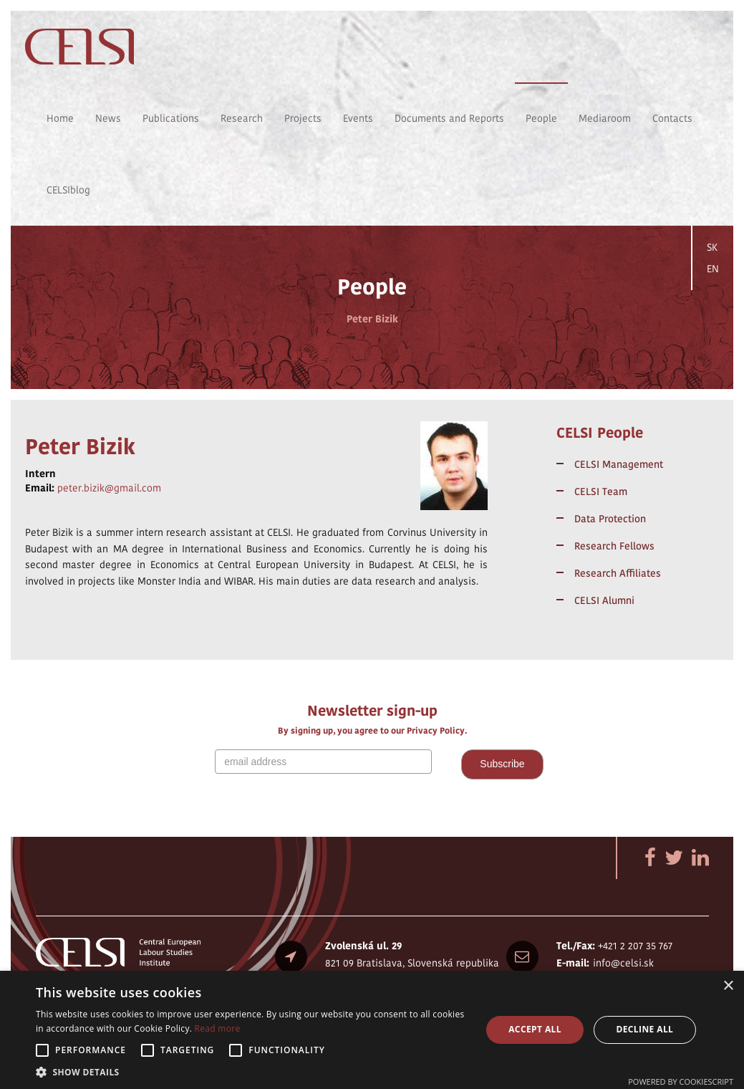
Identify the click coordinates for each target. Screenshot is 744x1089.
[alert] (372, 1030)
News (108, 118)
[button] (252, 1071)
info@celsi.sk (623, 963)
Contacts (672, 118)
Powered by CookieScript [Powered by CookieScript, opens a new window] (680, 1081)
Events (358, 118)
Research (242, 118)
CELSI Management (618, 464)
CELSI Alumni (604, 600)
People (541, 118)
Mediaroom (605, 118)
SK (712, 247)
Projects (303, 118)
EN (713, 269)
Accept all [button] (534, 1029)
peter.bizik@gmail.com (109, 488)
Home (60, 118)
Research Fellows (614, 546)
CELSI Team (600, 491)
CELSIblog (68, 190)
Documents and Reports (449, 118)
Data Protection (610, 519)
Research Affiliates (617, 573)
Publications (170, 118)
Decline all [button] (644, 1029)
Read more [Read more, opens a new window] (218, 1028)
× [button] (728, 986)
